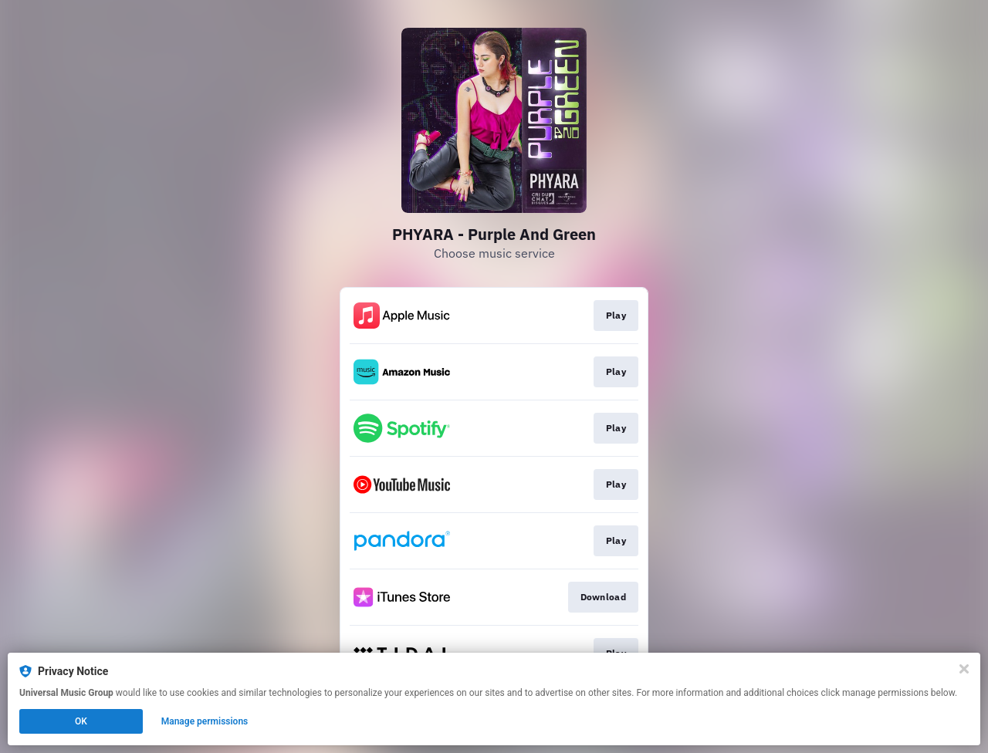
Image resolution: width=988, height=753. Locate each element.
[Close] (964, 669)
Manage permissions (205, 721)
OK (81, 721)
